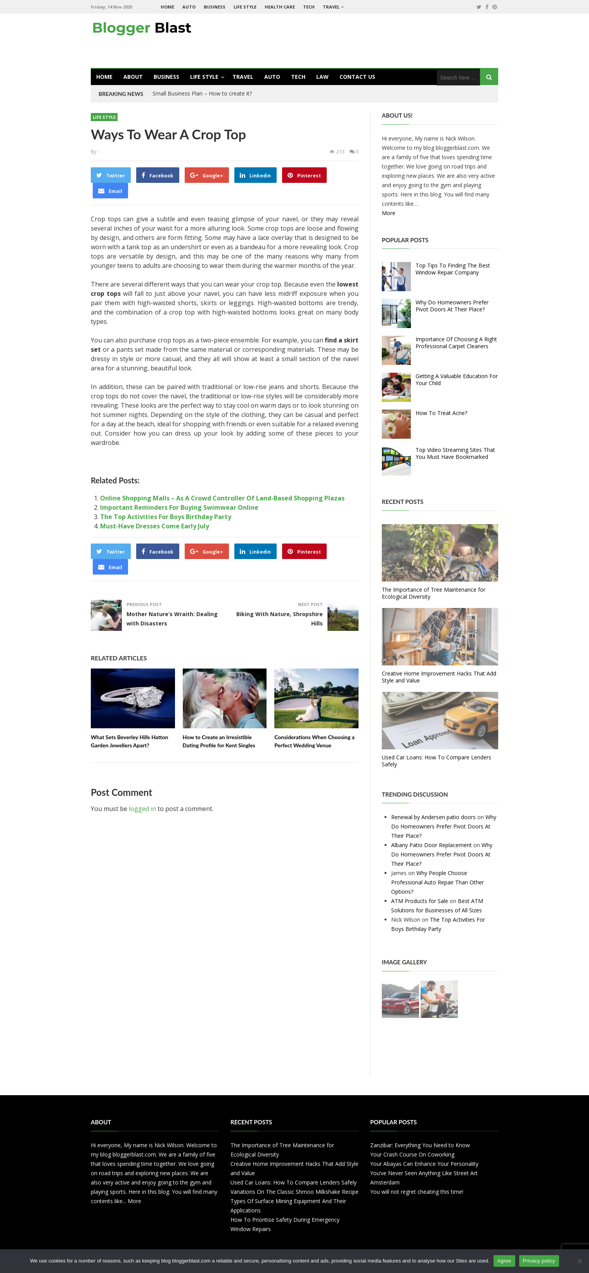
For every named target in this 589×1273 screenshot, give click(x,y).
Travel (331, 7)
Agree (504, 1261)
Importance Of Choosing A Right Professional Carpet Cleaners (456, 342)
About (133, 76)
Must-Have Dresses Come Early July (154, 526)
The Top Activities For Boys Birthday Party (165, 516)
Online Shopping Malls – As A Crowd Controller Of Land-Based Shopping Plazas (222, 498)
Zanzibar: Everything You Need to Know (420, 1145)
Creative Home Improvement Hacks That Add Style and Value (439, 677)
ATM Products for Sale (419, 901)
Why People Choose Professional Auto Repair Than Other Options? (437, 882)
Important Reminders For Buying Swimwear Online (179, 507)
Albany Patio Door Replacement (431, 845)
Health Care (280, 7)
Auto (189, 7)
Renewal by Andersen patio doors (433, 817)
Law (322, 76)
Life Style (245, 7)
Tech (309, 7)
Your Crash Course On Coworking (412, 1154)
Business (214, 7)
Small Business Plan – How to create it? (202, 93)
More (388, 213)
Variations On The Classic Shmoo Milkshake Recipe (294, 1191)
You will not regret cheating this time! (416, 1191)
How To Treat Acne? (441, 413)
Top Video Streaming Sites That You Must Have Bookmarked (455, 453)
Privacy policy (539, 1261)
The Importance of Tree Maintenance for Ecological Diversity (433, 593)
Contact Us (357, 76)
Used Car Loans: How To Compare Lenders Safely (436, 761)
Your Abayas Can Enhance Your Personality (424, 1163)
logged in (142, 808)
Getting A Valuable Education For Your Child (457, 379)
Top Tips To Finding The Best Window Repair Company (453, 269)
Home (167, 7)
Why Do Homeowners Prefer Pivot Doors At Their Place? (452, 306)
